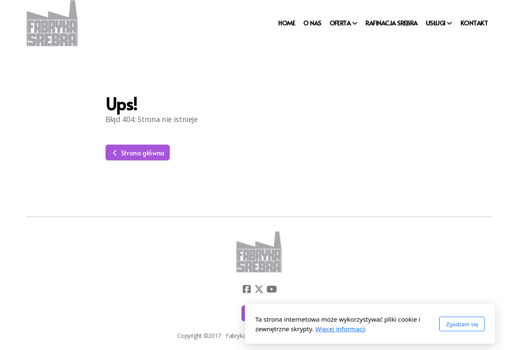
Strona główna (137, 152)
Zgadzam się (351, 324)
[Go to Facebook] (246, 289)
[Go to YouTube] (271, 289)
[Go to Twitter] (259, 289)
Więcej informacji (229, 329)
